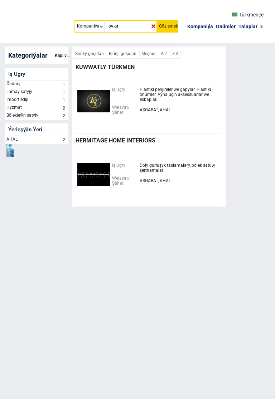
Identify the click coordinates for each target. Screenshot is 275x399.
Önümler (226, 26)
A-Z (164, 53)
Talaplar (247, 26)
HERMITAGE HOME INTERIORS (115, 140)
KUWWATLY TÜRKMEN (105, 67)
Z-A (175, 53)
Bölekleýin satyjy (36, 116)
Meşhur (149, 53)
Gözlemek (168, 26)
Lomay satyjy (36, 92)
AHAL (36, 140)
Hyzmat (36, 108)
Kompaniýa (200, 26)
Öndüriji (36, 84)
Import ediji (36, 100)
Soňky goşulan (90, 53)
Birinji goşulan (123, 53)
